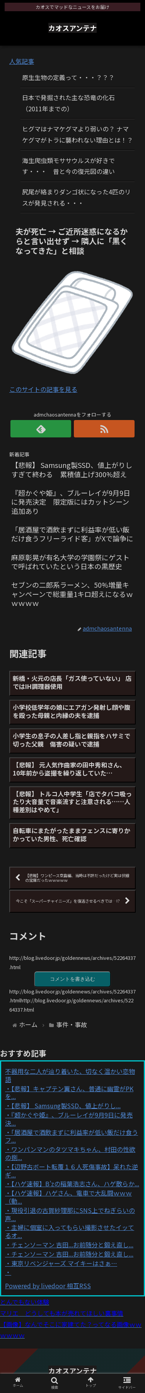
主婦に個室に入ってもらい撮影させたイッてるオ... (69, 1231)
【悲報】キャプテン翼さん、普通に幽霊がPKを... (69, 1092)
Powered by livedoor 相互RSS (48, 1285)
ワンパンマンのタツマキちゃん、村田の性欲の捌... (70, 1153)
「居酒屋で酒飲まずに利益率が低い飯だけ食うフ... (71, 1136)
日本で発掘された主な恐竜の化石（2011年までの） (68, 103)
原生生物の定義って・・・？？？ (68, 77)
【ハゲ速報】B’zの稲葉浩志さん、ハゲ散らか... (75, 1183)
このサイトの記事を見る (43, 389)
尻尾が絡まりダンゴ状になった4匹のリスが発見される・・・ (76, 197)
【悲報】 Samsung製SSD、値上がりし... (66, 1105)
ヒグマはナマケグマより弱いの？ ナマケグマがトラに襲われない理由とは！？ (77, 134)
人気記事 (21, 61)
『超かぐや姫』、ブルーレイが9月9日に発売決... (69, 1119)
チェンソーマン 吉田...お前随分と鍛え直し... (72, 1244)
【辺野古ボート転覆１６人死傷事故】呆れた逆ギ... (71, 1170)
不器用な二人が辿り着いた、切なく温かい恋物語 (70, 1075)
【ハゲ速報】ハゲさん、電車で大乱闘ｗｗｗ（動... (68, 1197)
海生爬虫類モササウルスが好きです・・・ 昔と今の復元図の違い (68, 166)
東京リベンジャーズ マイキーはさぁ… (64, 1263)
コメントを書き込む (72, 979)
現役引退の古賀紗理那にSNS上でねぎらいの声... (70, 1214)
